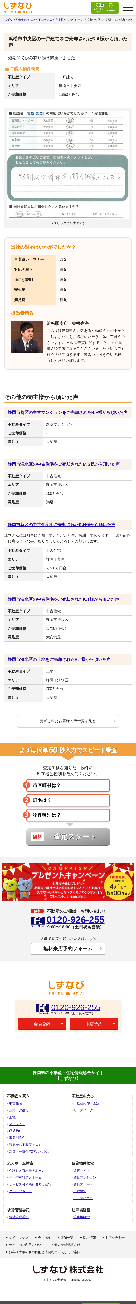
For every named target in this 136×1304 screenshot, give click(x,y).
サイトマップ (18, 1237)
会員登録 (42, 1024)
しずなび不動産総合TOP (19, 19)
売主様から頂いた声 (67, 19)
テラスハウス (83, 1198)
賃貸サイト (81, 1170)
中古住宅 (15, 1103)
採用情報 (89, 1237)
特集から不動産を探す (25, 1144)
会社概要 (44, 1237)
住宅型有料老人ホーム (25, 1177)
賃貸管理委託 (19, 1217)
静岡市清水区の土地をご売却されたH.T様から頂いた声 (59, 659)
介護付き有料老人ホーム (27, 1170)
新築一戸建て (19, 1110)
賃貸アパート (83, 1184)
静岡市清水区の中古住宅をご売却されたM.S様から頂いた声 (64, 464)
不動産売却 (45, 19)
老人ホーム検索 (20, 1163)
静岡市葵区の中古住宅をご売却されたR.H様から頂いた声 (61, 524)
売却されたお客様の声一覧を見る (68, 721)
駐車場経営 (81, 1217)
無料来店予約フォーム (68, 948)
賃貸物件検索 (83, 1163)
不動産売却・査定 (86, 1103)
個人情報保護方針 (67, 1245)
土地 (12, 1117)
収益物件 (15, 1131)
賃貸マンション (84, 1177)
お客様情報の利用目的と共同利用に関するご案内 (44, 1252)
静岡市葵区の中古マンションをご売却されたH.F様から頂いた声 (67, 412)
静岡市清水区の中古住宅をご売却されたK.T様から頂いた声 (63, 599)
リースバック (83, 1110)
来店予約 (94, 1024)
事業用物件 (17, 1137)
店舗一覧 (66, 1237)
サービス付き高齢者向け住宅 (30, 1184)
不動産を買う (18, 1096)
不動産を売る (83, 1096)
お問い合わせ (115, 1237)
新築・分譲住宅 (29, 1151)
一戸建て (79, 1191)
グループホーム (20, 1191)
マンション (17, 1124)
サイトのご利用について (27, 1245)
